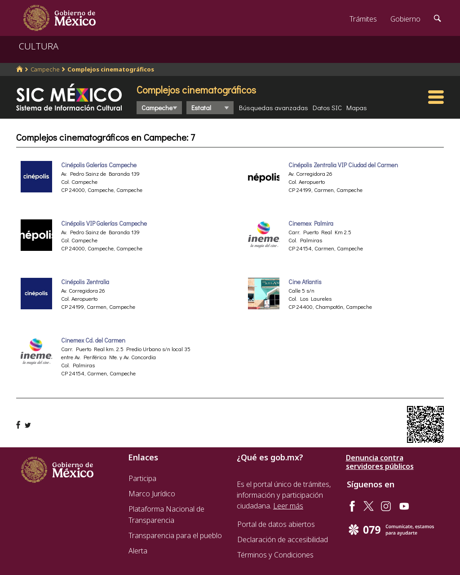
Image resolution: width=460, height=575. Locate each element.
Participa (142, 478)
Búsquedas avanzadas (273, 107)
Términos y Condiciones (275, 555)
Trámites (363, 19)
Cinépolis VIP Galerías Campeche (104, 223)
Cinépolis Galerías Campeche (99, 165)
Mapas (356, 107)
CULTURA (38, 46)
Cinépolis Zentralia (85, 282)
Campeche (45, 69)
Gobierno (405, 19)
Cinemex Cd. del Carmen (93, 340)
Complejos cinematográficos (110, 69)
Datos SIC (327, 107)
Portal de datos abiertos (276, 524)
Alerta (137, 551)
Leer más (288, 506)
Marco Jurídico (151, 494)
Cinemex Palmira (310, 223)
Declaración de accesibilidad (282, 539)
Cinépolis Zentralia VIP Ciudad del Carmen (343, 165)
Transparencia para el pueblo (175, 535)
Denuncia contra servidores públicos (380, 462)
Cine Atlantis (305, 282)
